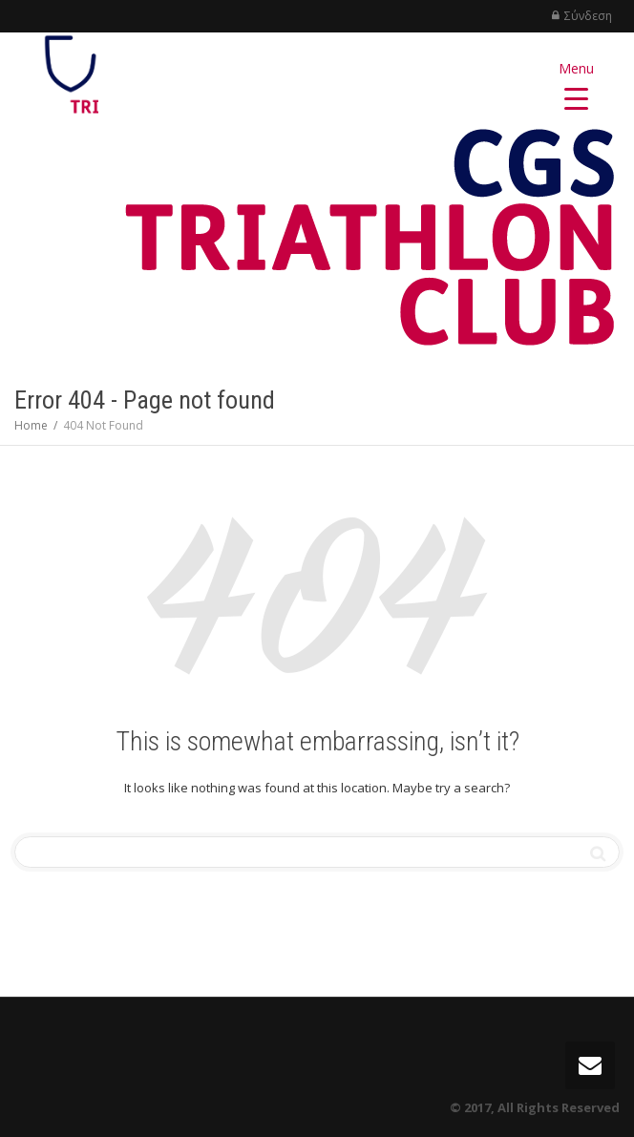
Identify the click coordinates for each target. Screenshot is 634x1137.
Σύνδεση (588, 16)
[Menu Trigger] (576, 83)
